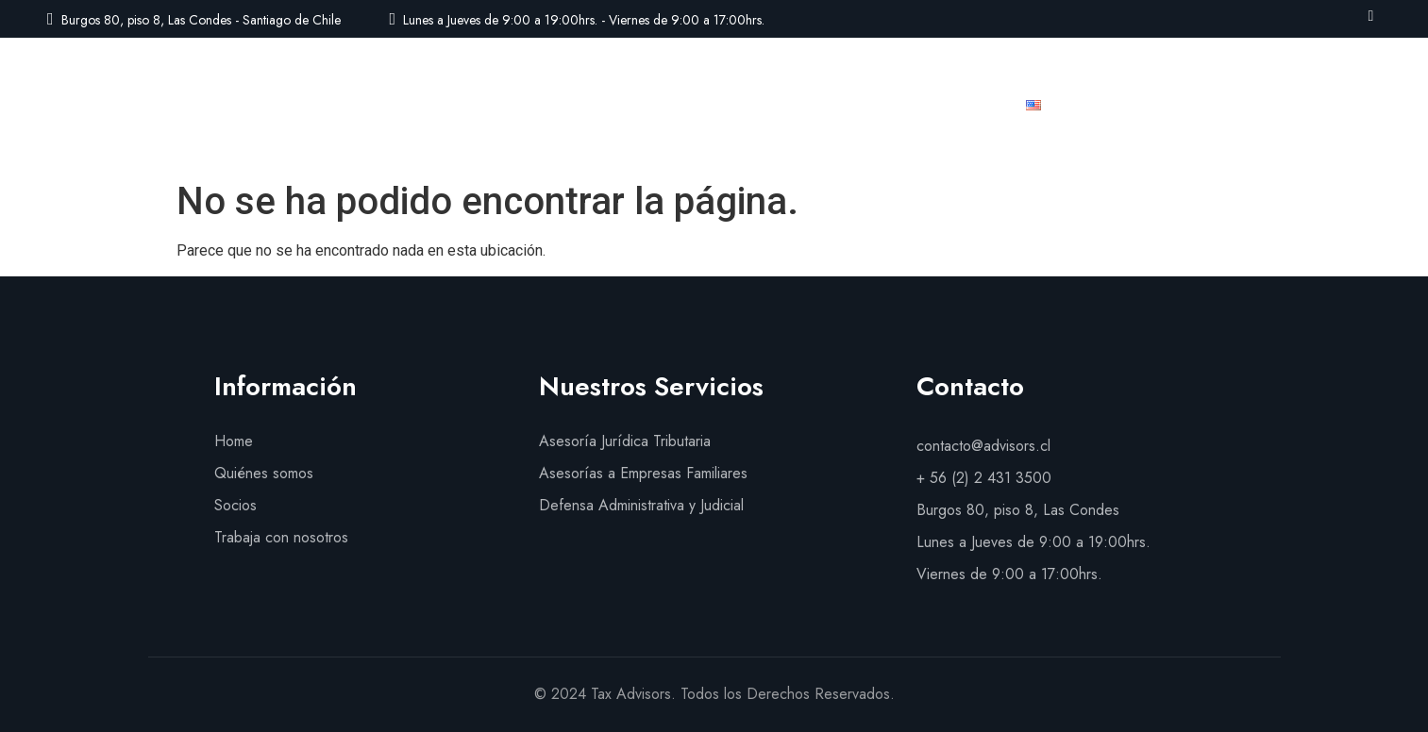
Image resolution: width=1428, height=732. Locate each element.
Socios (784, 104)
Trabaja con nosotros (917, 104)
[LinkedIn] (1371, 15)
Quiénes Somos (499, 104)
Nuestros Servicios (657, 104)
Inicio (389, 104)
